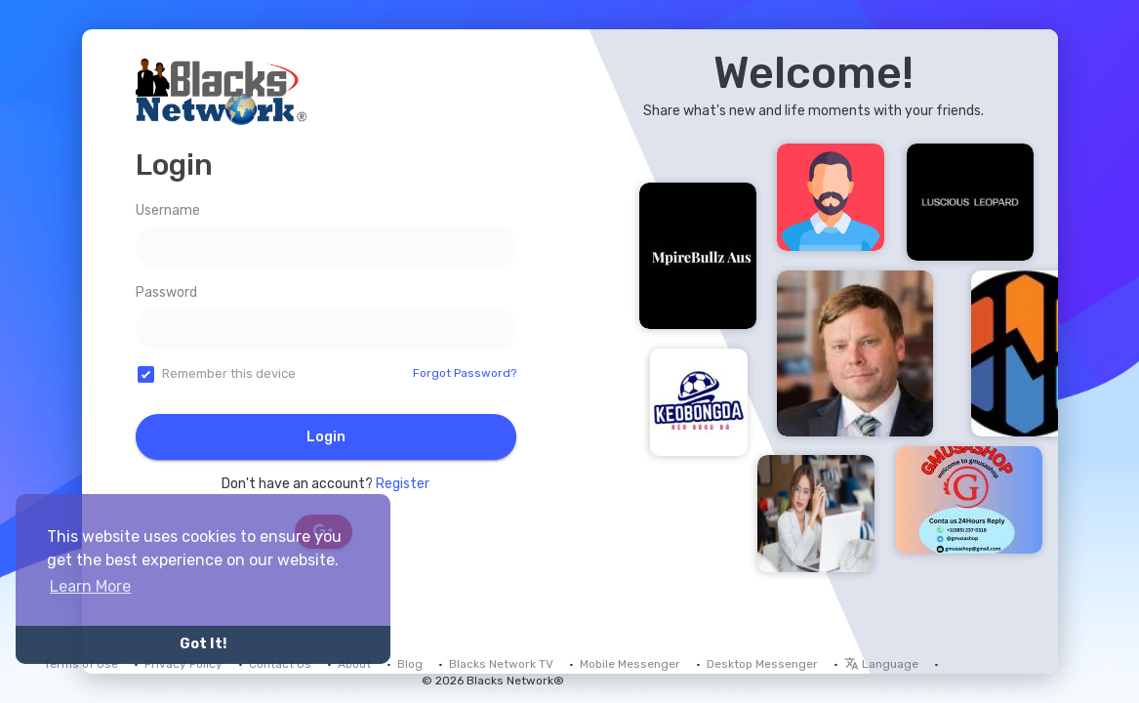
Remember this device (229, 373)
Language (881, 664)
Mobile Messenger (630, 664)
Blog (410, 664)
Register (402, 484)
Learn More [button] (90, 586)
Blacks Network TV (501, 664)
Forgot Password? (464, 373)
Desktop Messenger (762, 664)
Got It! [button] (203, 644)
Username (168, 210)
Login (326, 437)
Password (166, 292)
